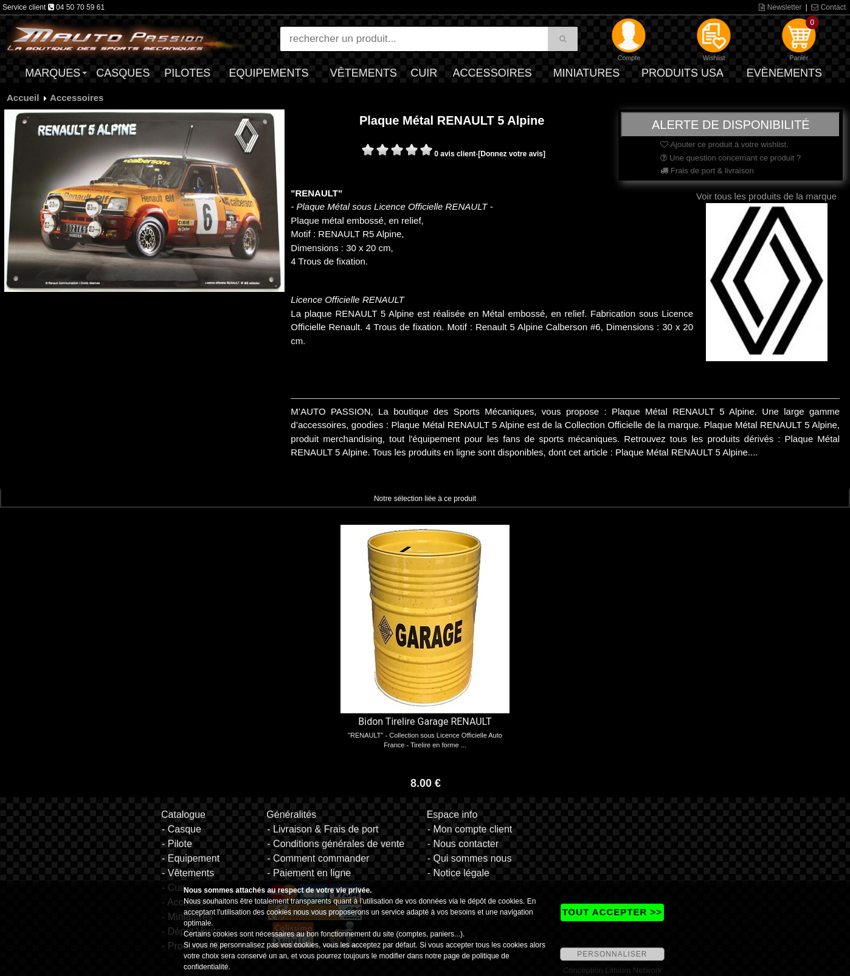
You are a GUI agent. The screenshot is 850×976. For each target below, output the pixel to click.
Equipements (269, 73)
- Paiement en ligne (309, 873)
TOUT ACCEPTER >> (612, 912)
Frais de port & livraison (706, 170)
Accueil (23, 97)
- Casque (181, 829)
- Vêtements (188, 873)
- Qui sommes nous (469, 858)
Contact (828, 7)
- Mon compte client (470, 829)
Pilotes (187, 73)
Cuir (423, 73)
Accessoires (492, 73)
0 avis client (454, 154)
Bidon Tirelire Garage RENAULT (424, 721)
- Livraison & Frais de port (322, 829)
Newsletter (780, 7)
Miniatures (586, 73)
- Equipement (190, 858)
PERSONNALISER (612, 954)
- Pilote (177, 844)
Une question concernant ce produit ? (730, 157)
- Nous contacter (463, 844)
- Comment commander (318, 858)
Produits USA (682, 73)
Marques (52, 73)
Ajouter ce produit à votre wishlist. (724, 144)
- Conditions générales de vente (335, 844)
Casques (123, 73)
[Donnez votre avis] (511, 154)
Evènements (784, 73)
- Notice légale (458, 873)
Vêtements (363, 73)
